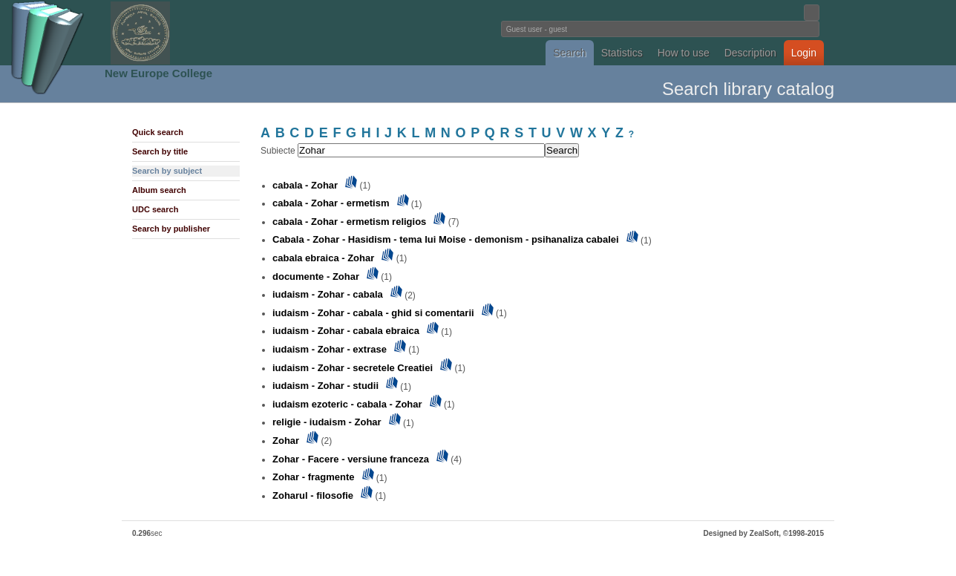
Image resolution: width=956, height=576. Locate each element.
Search (569, 53)
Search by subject (167, 170)
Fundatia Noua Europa (233, 32)
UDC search (155, 209)
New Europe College (158, 73)
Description (750, 53)
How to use (684, 53)
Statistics (622, 53)
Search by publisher (171, 228)
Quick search (157, 132)
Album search (159, 190)
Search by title (160, 151)
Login (803, 53)
